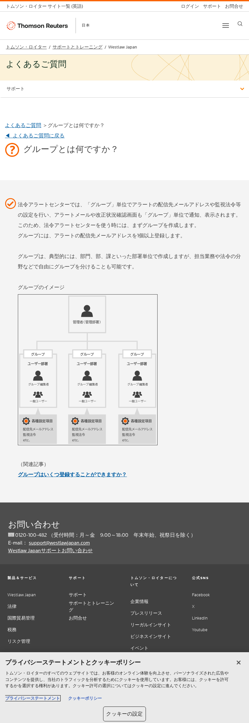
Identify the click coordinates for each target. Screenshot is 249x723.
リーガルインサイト (150, 625)
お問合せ (78, 618)
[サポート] (210, 6)
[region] (124, 687)
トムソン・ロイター (26, 47)
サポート (78, 595)
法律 (12, 606)
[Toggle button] (226, 25)
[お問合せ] (232, 6)
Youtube (200, 629)
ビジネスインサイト (150, 636)
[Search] (240, 23)
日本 (86, 25)
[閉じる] (238, 662)
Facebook (201, 595)
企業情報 (139, 601)
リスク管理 (18, 641)
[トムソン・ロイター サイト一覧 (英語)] (46, 6)
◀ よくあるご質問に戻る (35, 136)
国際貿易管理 (21, 618)
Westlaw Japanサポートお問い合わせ (50, 550)
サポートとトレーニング (77, 47)
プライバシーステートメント (32, 698)
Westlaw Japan (21, 595)
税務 (12, 629)
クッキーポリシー (85, 698)
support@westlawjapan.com (59, 543)
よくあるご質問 (23, 125)
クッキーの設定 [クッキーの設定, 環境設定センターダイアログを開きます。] (124, 714)
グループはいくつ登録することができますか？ (72, 474)
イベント (139, 648)
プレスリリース (146, 613)
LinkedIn (200, 618)
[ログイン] (188, 6)
